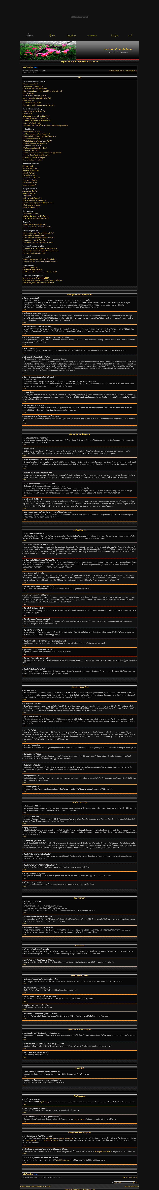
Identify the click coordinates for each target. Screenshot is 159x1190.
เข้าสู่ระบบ (64, 62)
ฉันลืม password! (28, 93)
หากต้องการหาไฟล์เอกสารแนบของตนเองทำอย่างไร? (40, 262)
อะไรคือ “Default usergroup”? (32, 205)
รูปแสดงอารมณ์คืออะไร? (31, 171)
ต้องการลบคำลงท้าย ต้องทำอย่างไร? (34, 253)
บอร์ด (72, 62)
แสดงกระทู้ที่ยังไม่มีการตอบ (116, 70)
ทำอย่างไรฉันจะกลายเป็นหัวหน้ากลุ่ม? (35, 200)
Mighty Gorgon (134, 1186)
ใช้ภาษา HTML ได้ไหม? (30, 168)
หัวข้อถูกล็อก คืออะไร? (30, 182)
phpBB (29, 1186)
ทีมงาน (130, 1177)
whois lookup (79, 1119)
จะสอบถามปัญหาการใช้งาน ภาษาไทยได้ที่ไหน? (38, 283)
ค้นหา (90, 62)
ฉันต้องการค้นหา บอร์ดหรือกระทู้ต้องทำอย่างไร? (38, 233)
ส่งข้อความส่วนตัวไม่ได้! (30, 214)
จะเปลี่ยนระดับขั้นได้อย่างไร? (32, 123)
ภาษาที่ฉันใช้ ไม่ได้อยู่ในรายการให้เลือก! (36, 118)
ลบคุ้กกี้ (125, 1177)
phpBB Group (44, 1102)
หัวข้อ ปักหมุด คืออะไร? (30, 180)
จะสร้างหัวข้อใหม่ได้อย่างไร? (32, 131)
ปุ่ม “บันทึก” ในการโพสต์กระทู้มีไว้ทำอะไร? (36, 155)
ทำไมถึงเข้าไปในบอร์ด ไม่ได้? (32, 146)
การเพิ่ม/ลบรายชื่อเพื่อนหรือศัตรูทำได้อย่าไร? (37, 227)
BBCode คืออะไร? (28, 166)
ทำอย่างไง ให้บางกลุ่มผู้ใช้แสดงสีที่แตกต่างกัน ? (38, 203)
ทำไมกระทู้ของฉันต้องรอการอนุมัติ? (34, 157)
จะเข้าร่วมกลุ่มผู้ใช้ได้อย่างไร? (32, 198)
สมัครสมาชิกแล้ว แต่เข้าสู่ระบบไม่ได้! (35, 96)
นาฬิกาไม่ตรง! (27, 114)
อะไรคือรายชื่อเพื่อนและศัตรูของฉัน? (34, 224)
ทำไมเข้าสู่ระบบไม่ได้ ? (30, 84)
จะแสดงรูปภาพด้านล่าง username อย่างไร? (37, 121)
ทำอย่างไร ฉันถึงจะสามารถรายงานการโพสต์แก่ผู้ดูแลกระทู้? (42, 153)
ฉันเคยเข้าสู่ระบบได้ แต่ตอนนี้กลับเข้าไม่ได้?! (37, 98)
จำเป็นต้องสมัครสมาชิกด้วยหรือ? (33, 86)
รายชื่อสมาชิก (81, 62)
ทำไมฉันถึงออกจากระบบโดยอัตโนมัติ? (35, 89)
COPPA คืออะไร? (28, 100)
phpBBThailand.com (66, 1138)
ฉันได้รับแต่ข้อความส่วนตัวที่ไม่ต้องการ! (35, 216)
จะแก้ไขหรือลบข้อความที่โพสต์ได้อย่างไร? (36, 134)
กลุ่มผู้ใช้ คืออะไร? (28, 196)
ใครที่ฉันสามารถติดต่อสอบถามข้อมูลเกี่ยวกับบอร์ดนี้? (40, 272)
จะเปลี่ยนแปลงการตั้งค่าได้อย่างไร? (34, 111)
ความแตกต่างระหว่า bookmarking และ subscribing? (40, 248)
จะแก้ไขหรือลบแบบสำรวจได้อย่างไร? (35, 143)
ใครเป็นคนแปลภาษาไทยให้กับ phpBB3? (36, 278)
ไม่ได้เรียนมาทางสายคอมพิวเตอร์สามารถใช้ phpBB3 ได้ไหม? (43, 280)
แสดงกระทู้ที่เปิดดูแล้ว (131, 70)
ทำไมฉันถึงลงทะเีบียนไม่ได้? (32, 103)
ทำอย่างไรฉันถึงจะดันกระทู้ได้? (32, 160)
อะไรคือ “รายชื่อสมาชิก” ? (31, 207)
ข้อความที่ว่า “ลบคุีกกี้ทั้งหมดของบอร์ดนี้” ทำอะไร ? (39, 105)
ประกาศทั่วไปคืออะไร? (30, 175)
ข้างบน (24, 309)
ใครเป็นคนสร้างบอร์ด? (30, 268)
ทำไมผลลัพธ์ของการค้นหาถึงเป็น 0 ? (34, 235)
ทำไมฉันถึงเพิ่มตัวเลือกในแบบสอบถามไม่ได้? (37, 141)
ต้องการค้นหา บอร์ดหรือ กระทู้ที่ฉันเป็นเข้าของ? (38, 242)
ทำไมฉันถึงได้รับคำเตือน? (31, 150)
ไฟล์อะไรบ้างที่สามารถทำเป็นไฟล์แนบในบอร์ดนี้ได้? (39, 259)
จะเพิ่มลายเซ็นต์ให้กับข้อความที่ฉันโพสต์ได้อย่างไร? (39, 136)
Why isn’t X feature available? (32, 270)
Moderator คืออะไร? (29, 193)
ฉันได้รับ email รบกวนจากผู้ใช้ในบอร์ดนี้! (36, 218)
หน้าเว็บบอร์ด (27, 67)
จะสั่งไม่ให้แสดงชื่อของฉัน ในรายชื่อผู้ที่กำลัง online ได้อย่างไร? (43, 91)
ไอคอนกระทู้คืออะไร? (29, 185)
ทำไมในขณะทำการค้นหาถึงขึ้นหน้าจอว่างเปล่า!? (38, 238)
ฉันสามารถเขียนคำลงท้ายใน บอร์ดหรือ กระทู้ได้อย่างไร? (41, 251)
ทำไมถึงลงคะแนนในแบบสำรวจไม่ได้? (35, 148)
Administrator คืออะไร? (30, 191)
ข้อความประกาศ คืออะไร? (31, 178)
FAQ (97, 61)
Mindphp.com (51, 1138)
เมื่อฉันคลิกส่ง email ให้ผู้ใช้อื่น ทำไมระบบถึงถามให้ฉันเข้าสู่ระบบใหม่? (45, 125)
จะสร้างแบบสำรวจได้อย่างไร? (32, 139)
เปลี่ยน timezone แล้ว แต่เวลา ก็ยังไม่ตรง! (36, 116)
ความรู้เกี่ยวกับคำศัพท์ (102, 1151)
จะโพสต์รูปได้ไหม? (29, 173)
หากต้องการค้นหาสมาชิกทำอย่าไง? (34, 240)
